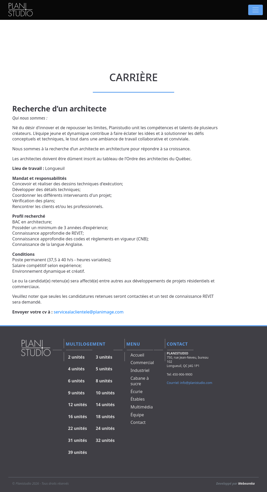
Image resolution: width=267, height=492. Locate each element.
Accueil (137, 355)
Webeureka (246, 483)
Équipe (137, 415)
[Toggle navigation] (255, 10)
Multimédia (142, 407)
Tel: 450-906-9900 (179, 374)
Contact (138, 422)
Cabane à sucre (140, 381)
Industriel (140, 370)
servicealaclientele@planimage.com (89, 312)
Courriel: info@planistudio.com (190, 383)
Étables (138, 399)
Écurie (137, 391)
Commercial (142, 362)
